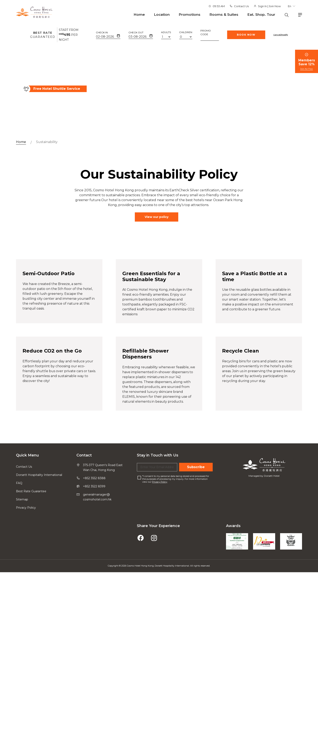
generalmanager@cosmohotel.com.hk (97, 692)
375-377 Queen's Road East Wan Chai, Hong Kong (103, 663)
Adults (166, 32)
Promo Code (205, 32)
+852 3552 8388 (94, 674)
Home (139, 14)
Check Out (135, 32)
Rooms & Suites (223, 14)
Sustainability (47, 142)
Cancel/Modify (280, 35)
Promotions (189, 14)
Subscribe (196, 663)
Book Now (246, 34)
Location (162, 14)
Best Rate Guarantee (31, 687)
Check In (102, 32)
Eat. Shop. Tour (261, 14)
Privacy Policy (26, 703)
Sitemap (22, 695)
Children (185, 32)
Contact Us (241, 6)
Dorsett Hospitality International (39, 670)
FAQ (19, 678)
